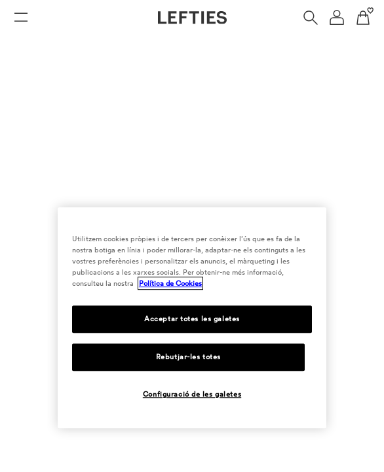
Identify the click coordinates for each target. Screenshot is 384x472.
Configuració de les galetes (192, 394)
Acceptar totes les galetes (192, 318)
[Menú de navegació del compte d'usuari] (336, 17)
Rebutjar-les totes (188, 356)
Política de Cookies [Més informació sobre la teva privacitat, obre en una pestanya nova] (170, 283)
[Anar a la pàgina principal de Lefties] (192, 17)
